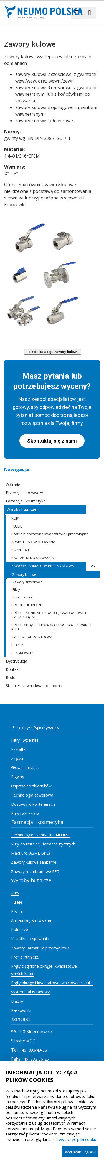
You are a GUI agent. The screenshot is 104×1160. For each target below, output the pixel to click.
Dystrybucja (16, 661)
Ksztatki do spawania (30, 938)
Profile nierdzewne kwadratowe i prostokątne (49, 533)
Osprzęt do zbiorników (31, 786)
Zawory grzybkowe (27, 582)
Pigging (17, 776)
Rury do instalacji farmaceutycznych (43, 844)
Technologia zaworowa (32, 795)
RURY (15, 518)
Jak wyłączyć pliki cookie (74, 1139)
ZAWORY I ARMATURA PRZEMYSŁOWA (42, 565)
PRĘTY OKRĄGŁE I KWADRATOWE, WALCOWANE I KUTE (51, 627)
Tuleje (16, 902)
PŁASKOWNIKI (23, 652)
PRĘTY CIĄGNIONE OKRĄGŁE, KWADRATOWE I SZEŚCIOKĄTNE (48, 615)
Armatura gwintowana (31, 920)
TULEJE (16, 526)
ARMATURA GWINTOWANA (33, 541)
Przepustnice (22, 597)
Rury (15, 892)
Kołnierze (19, 929)
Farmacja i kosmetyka (25, 501)
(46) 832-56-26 (35, 1059)
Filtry (16, 589)
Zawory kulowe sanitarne (33, 862)
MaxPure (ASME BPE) (30, 853)
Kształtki (18, 749)
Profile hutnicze (25, 957)
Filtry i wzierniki (24, 740)
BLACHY (17, 645)
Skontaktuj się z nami (52, 441)
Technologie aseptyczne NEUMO (40, 834)
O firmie (13, 484)
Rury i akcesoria (25, 813)
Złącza (17, 758)
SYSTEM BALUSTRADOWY (32, 637)
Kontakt (13, 669)
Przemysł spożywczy (24, 492)
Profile (17, 911)
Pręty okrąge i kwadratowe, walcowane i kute (52, 982)
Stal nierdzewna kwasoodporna (34, 685)
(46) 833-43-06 (34, 1050)
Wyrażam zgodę (80, 1151)
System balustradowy (30, 991)
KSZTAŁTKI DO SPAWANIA (32, 557)
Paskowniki (21, 1010)
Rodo (11, 677)
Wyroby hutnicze (21, 509)
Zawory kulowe (24, 574)
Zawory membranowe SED (35, 871)
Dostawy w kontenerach (33, 804)
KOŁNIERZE (20, 549)
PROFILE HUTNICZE (26, 604)
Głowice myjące (25, 767)
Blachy (17, 1001)
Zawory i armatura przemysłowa (40, 948)
